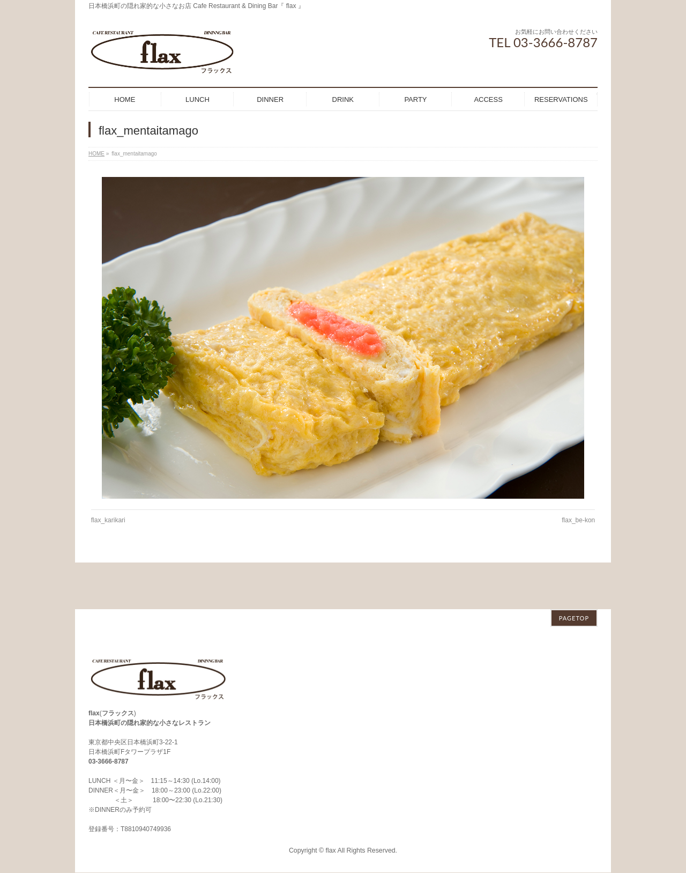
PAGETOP (574, 571)
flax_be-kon (578, 520)
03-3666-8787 (108, 715)
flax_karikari (108, 520)
